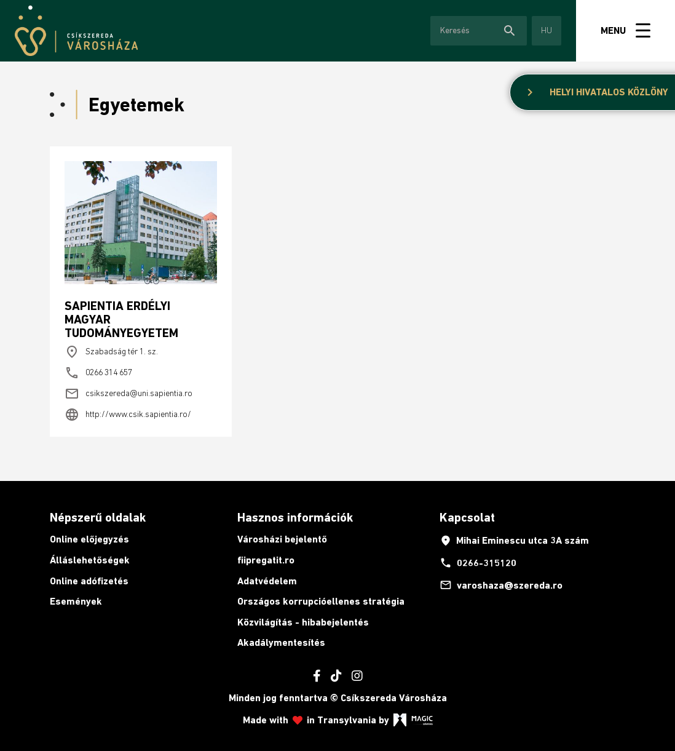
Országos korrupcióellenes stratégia (321, 601)
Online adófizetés (89, 581)
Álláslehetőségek (90, 560)
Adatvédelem (267, 581)
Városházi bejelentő (282, 539)
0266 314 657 (98, 372)
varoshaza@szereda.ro (501, 585)
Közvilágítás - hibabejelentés (303, 622)
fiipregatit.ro (265, 560)
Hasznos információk (295, 517)
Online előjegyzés (89, 539)
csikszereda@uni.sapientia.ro (128, 393)
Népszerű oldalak (98, 517)
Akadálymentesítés (281, 642)
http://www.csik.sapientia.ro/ (128, 414)
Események (76, 601)
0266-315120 (478, 563)
